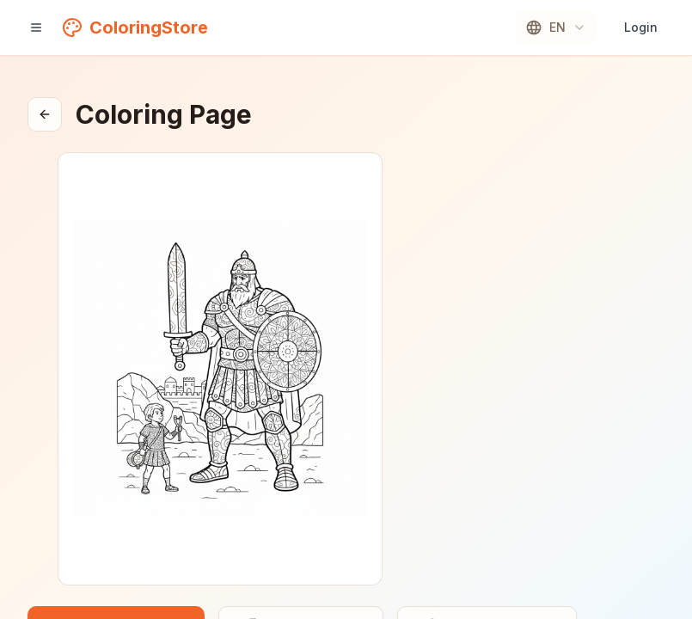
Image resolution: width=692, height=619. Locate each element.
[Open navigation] (36, 27)
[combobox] (556, 27)
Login (641, 27)
